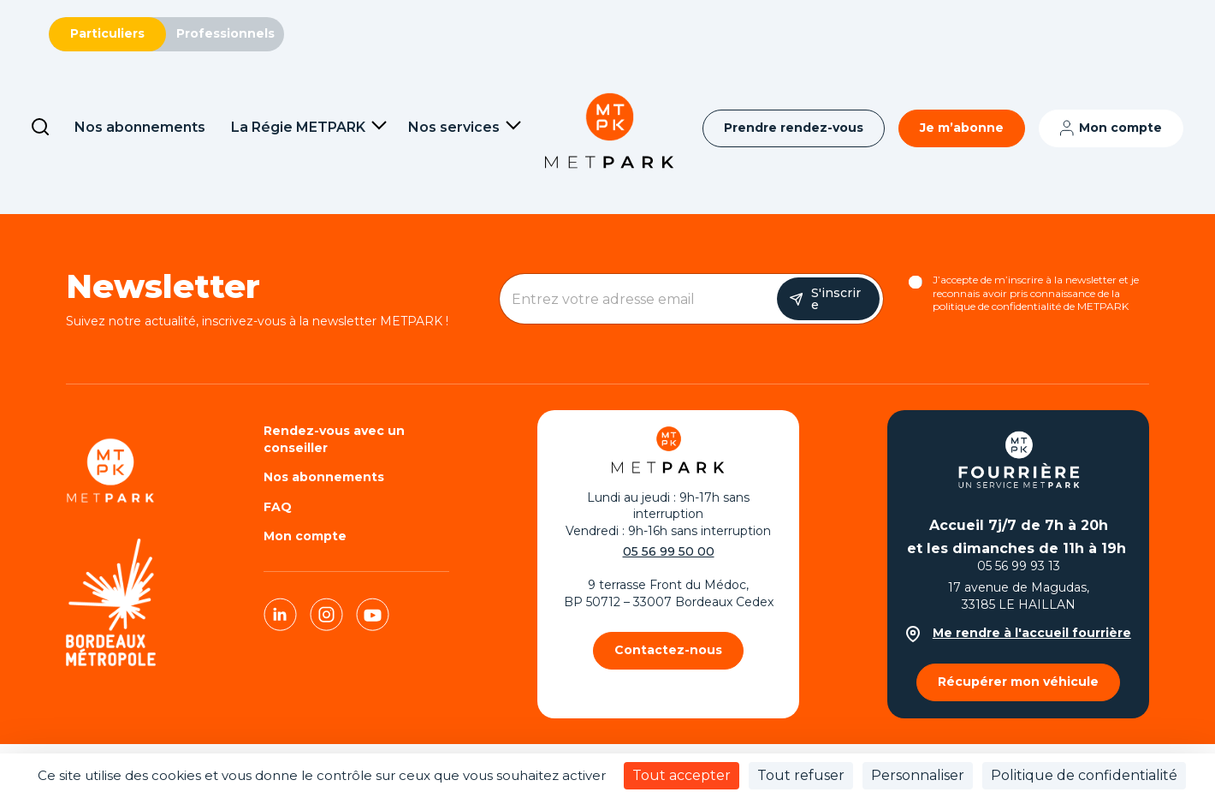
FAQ (278, 507)
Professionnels (225, 33)
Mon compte (1120, 127)
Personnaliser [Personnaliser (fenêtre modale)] (917, 775)
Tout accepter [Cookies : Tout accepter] (681, 775)
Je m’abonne (962, 127)
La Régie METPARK (298, 127)
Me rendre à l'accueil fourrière (1018, 633)
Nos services (454, 127)
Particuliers (107, 33)
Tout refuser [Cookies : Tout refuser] (801, 775)
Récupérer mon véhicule (1018, 681)
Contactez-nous (668, 650)
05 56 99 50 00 (668, 551)
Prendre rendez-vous (793, 127)
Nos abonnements (139, 127)
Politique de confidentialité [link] (1084, 775)
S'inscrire (836, 299)
